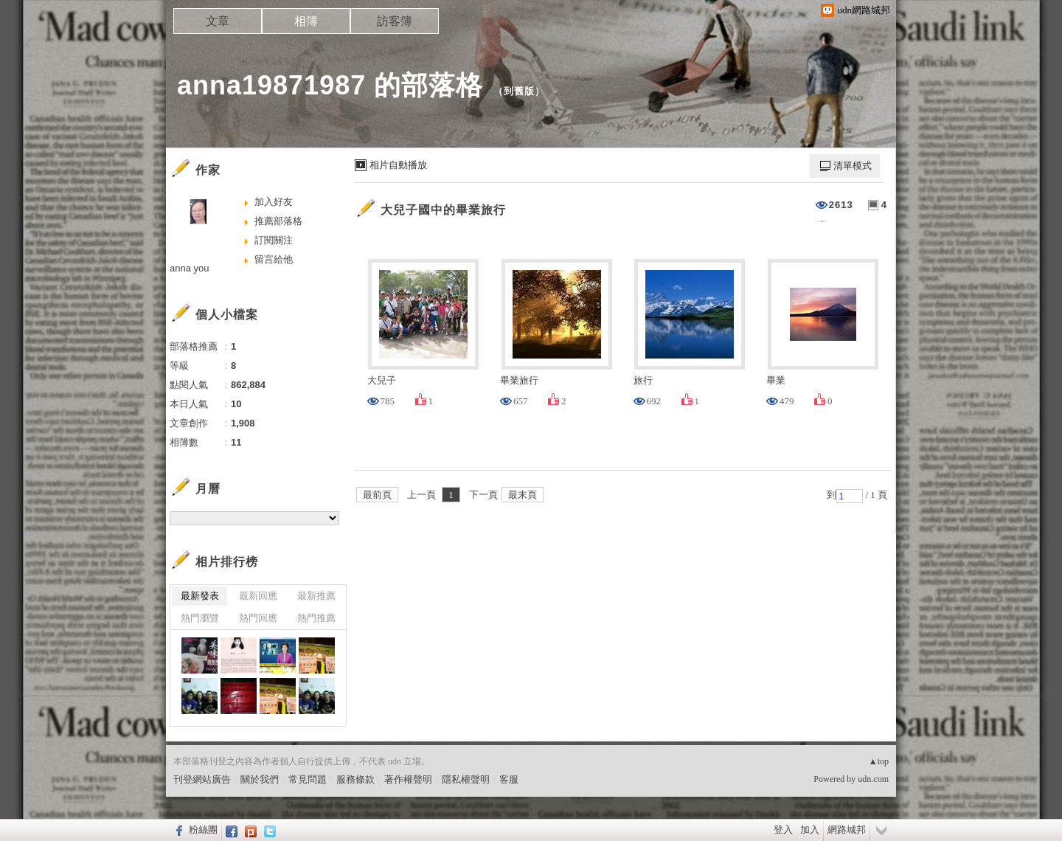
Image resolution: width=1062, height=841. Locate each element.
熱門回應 (258, 617)
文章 (217, 21)
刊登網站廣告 (202, 779)
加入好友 (273, 201)
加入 (809, 829)
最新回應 (258, 595)
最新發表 (200, 595)
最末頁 (522, 494)
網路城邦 (846, 829)
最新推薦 (316, 595)
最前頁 (377, 494)
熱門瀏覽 (200, 617)
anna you (189, 268)
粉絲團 (203, 829)
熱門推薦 (316, 617)
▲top (879, 761)
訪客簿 (394, 21)
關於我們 (259, 779)
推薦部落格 (278, 220)
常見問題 (307, 779)
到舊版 (519, 91)
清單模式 (852, 165)
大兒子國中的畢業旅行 (443, 210)
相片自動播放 (398, 164)
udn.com (873, 779)
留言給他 (273, 259)
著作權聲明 (408, 779)
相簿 (306, 21)
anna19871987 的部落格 (330, 85)
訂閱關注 (273, 240)
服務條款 (355, 779)
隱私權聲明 (466, 779)
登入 (783, 829)
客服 (508, 779)
